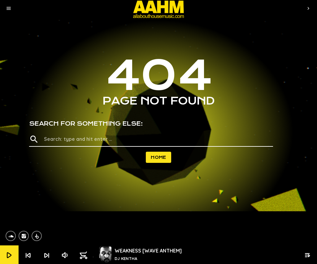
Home (158, 157)
